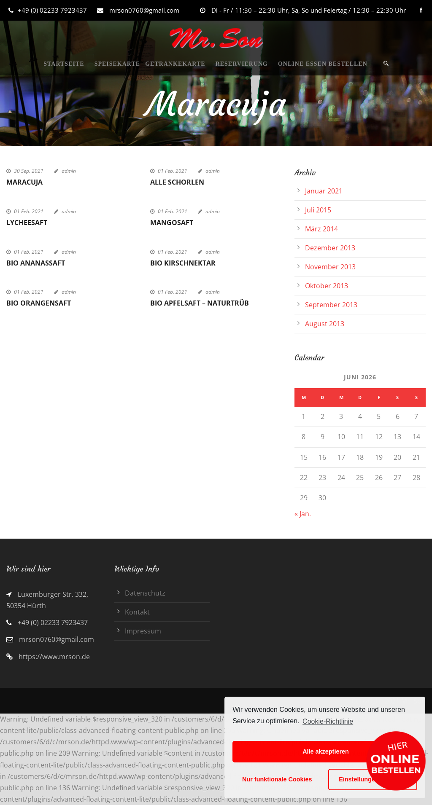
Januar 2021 (324, 191)
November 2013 (330, 266)
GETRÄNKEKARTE (175, 64)
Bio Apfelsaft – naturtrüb (199, 303)
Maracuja (24, 182)
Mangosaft (171, 222)
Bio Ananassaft (35, 263)
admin (69, 170)
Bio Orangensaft (38, 303)
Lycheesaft (26, 222)
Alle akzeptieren (325, 751)
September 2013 (331, 304)
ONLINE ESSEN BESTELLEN (322, 64)
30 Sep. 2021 (28, 170)
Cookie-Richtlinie (327, 721)
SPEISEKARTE (117, 64)
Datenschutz (145, 593)
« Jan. (302, 513)
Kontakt (137, 612)
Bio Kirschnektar (183, 263)
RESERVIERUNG (242, 64)
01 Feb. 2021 (172, 170)
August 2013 (324, 323)
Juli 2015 (318, 210)
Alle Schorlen (177, 182)
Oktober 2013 (326, 285)
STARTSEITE (63, 64)
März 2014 (321, 228)
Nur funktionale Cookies (277, 779)
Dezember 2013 (330, 247)
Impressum (143, 631)
